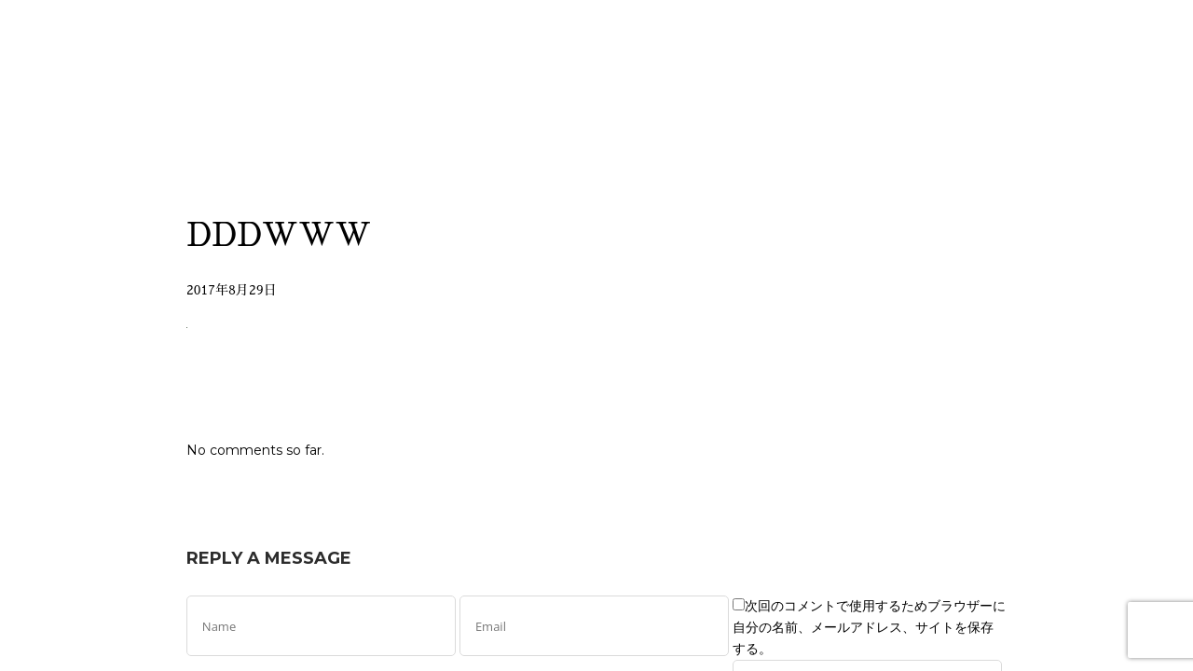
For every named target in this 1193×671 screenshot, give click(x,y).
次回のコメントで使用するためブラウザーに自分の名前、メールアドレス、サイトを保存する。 (869, 627)
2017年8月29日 (231, 289)
